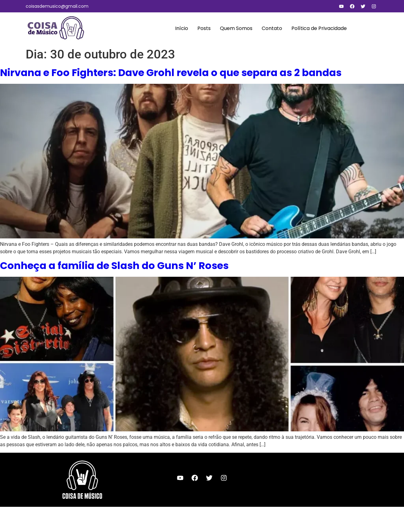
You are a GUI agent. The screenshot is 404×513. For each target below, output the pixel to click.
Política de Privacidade (319, 28)
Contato (272, 28)
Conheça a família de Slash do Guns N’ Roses (114, 265)
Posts (204, 28)
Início (181, 28)
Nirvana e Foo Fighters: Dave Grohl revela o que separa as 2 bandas (171, 72)
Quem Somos (236, 28)
